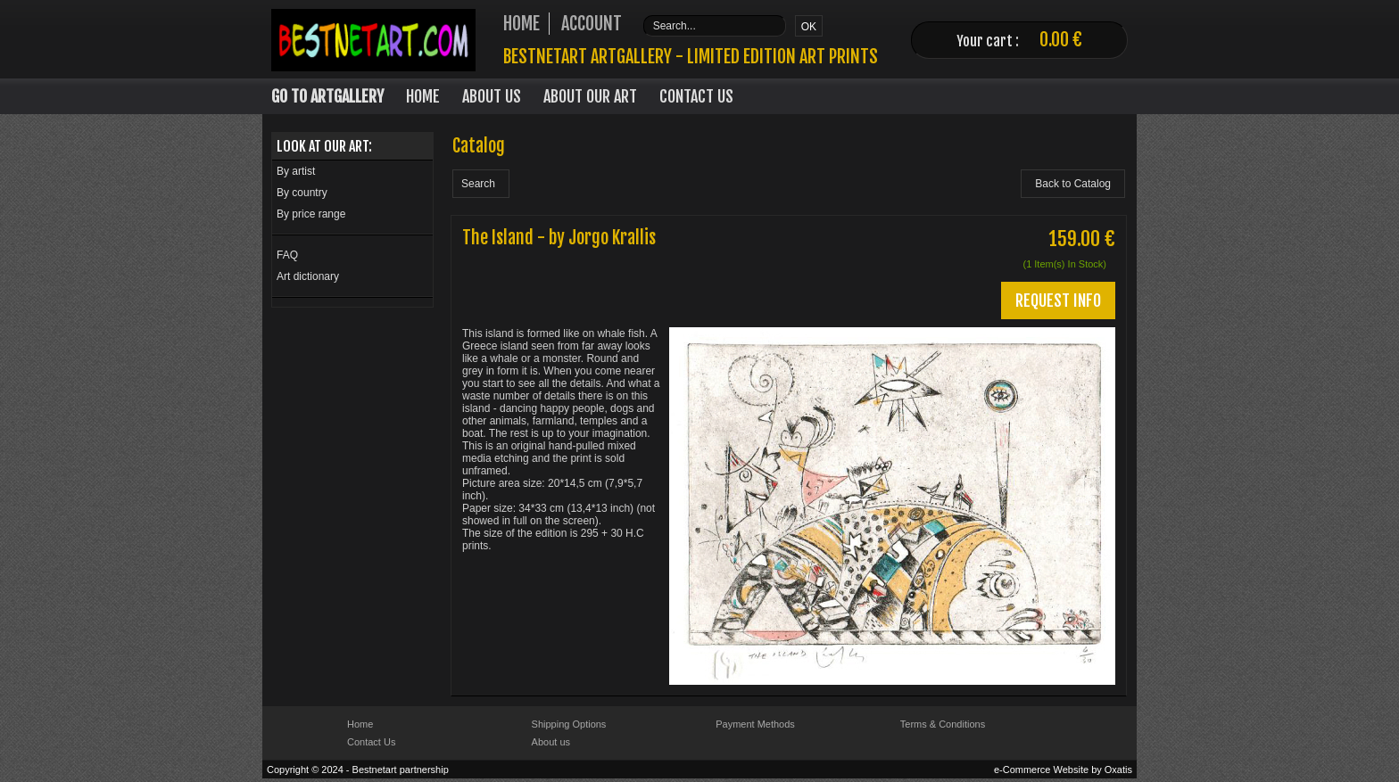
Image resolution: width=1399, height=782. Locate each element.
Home (423, 96)
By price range (311, 214)
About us (551, 742)
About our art (590, 96)
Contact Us (696, 96)
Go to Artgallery (327, 96)
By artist (296, 171)
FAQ (287, 255)
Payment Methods (755, 724)
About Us (491, 96)
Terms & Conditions (942, 724)
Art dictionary (308, 276)
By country (302, 192)
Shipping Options (569, 724)
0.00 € (1060, 40)
